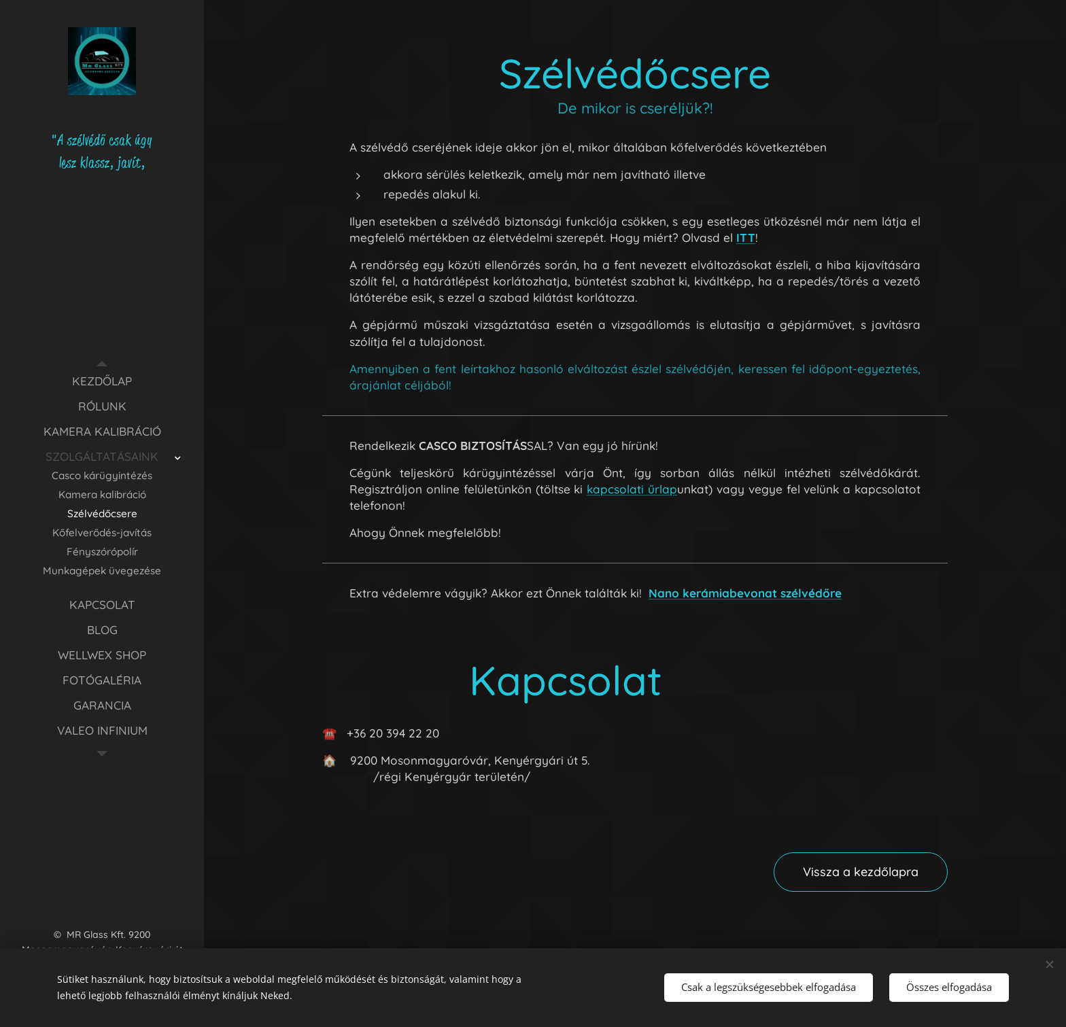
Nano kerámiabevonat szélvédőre (745, 593)
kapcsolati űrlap (632, 489)
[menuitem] (102, 381)
